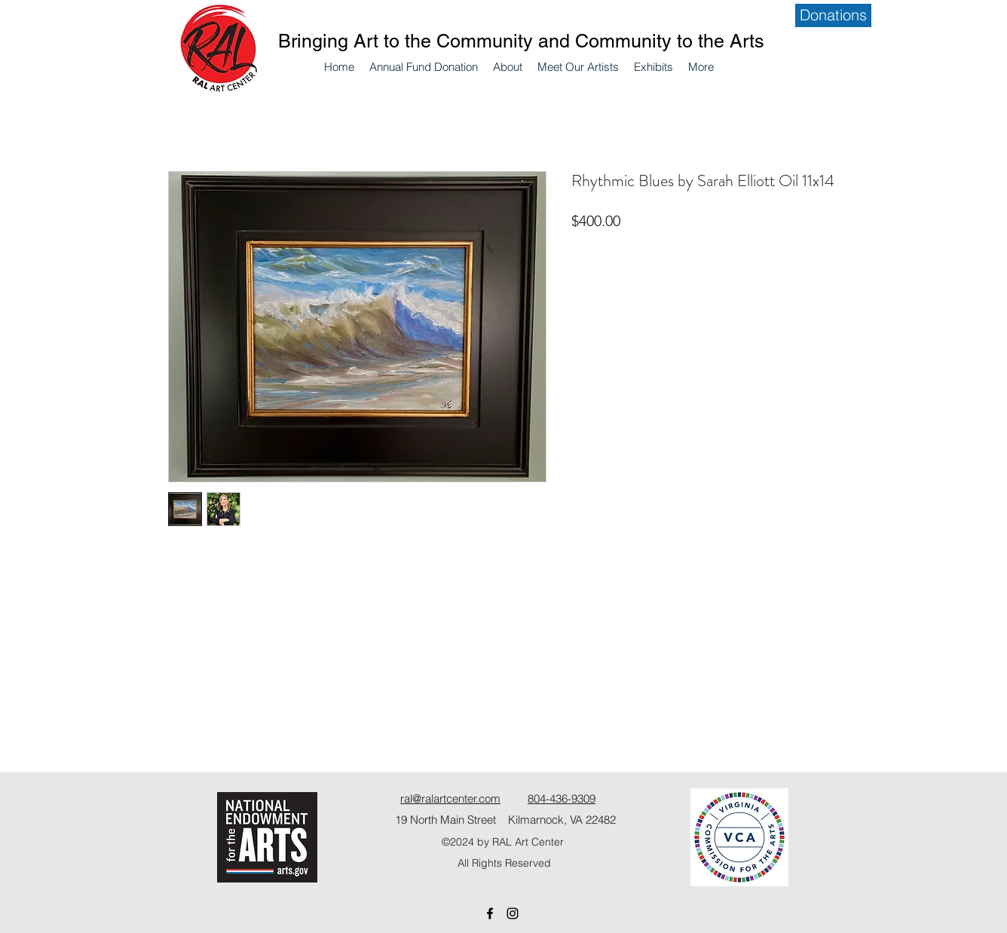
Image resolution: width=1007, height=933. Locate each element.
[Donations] (833, 15)
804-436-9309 (561, 798)
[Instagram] (512, 913)
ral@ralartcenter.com (450, 798)
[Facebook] (489, 913)
